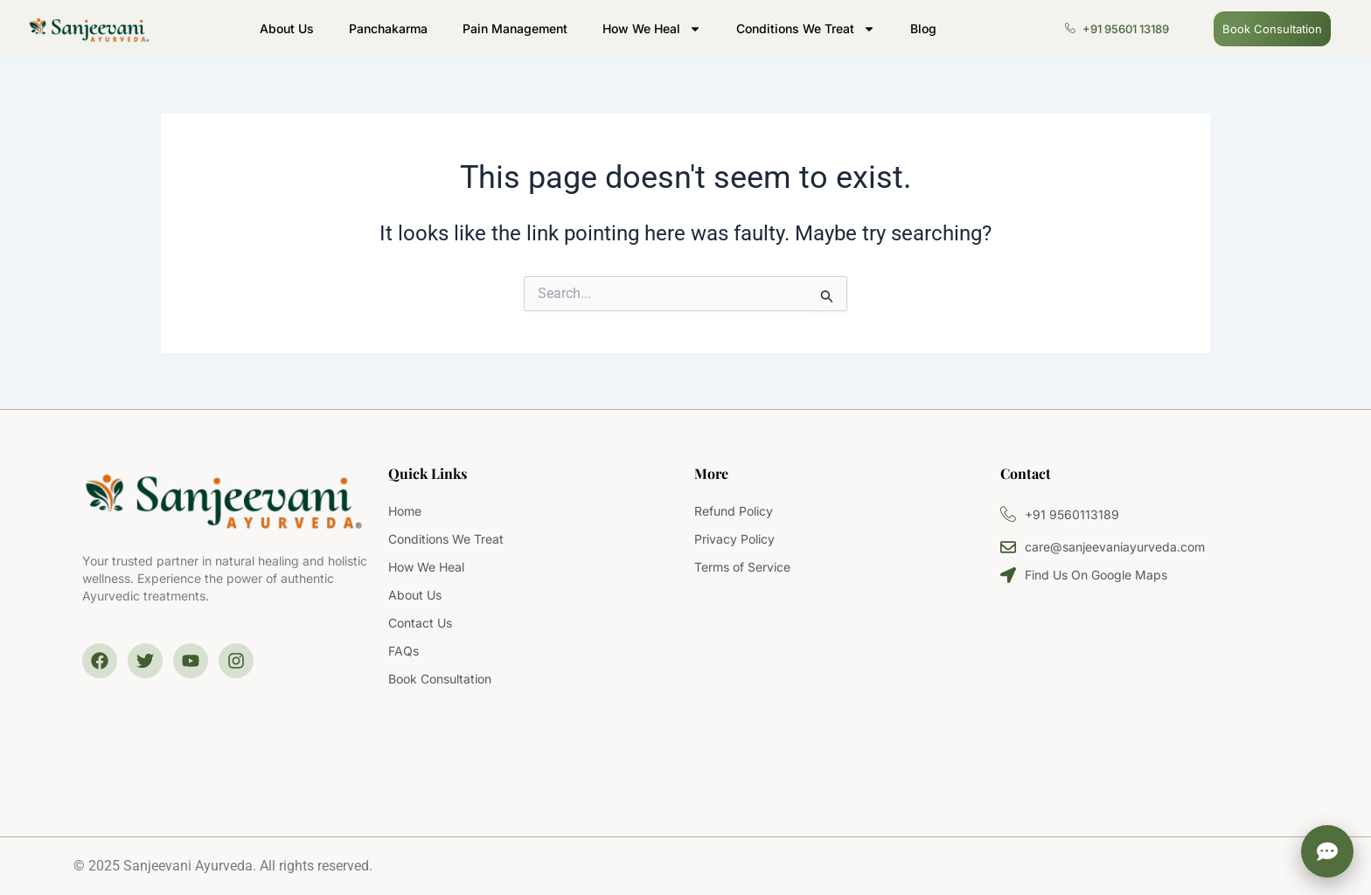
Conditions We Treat (805, 29)
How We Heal (651, 29)
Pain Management (515, 28)
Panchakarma (388, 28)
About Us (287, 28)
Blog (923, 28)
